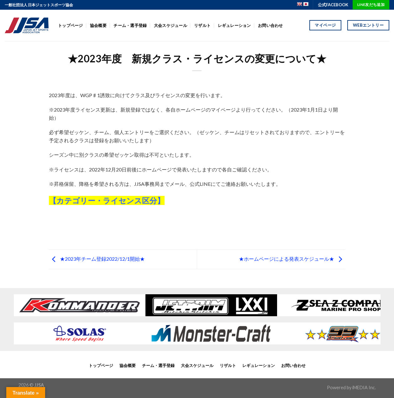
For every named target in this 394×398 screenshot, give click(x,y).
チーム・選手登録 (130, 25)
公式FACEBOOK (333, 4)
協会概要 (98, 25)
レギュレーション (234, 25)
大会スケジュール (170, 25)
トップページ (70, 25)
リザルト (202, 25)
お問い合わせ (270, 25)
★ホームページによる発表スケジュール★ (292, 259)
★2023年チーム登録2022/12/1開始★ (97, 259)
